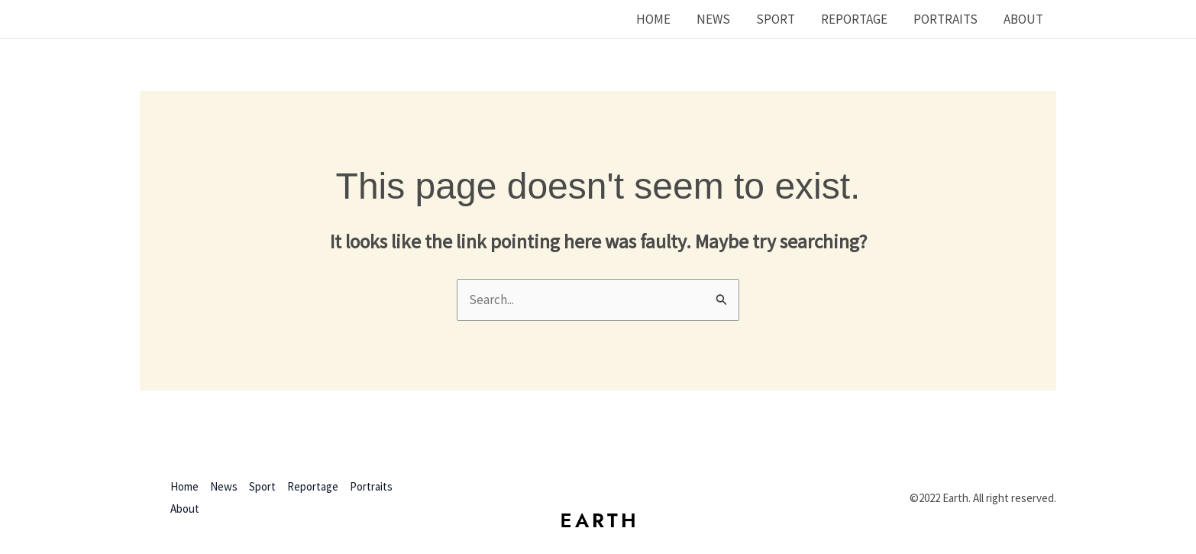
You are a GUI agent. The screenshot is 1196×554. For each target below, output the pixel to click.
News (713, 19)
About (1023, 19)
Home (653, 19)
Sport (775, 19)
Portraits (945, 19)
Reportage (854, 19)
